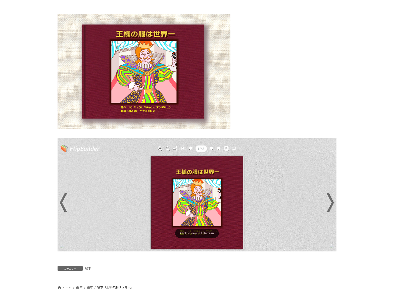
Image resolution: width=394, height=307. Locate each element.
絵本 (88, 268)
